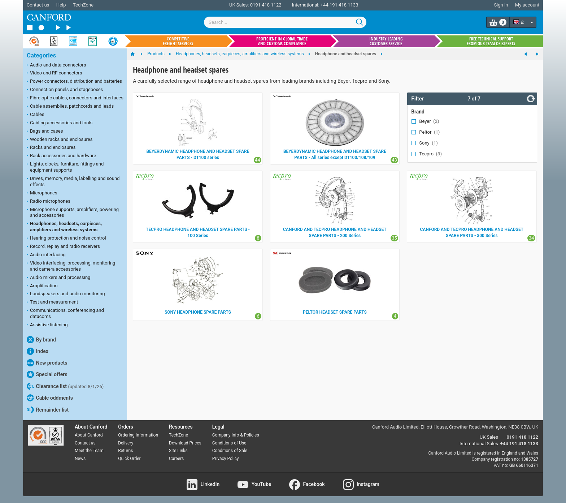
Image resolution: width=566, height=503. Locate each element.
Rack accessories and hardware (61, 156)
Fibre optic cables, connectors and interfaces (75, 98)
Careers (176, 458)
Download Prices (185, 443)
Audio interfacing (46, 255)
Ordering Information (138, 435)
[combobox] (285, 22)
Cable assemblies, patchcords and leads (70, 106)
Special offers (47, 374)
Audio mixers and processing (58, 278)
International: (305, 5)
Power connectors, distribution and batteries (74, 81)
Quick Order (129, 458)
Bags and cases (45, 131)
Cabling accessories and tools (59, 123)
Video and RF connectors (54, 73)
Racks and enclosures (51, 148)
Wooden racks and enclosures (59, 140)
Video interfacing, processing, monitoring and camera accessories (71, 266)
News (80, 458)
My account (527, 5)
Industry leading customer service (386, 41)
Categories (41, 55)
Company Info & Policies (235, 435)
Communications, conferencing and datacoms (65, 313)
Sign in (501, 5)
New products (47, 362)
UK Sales (489, 437)
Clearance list (65, 386)
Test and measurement (52, 302)
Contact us (38, 5)
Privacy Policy (225, 458)
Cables (35, 115)
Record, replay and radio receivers (63, 247)
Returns (125, 450)
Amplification (42, 286)
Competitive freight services (178, 41)
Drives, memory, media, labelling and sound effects (73, 181)
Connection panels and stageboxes (65, 90)
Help (61, 5)
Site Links (178, 450)
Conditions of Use (229, 443)
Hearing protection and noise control (66, 238)
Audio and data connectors (56, 65)
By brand (41, 339)
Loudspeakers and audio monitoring (66, 294)
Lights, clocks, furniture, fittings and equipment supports (65, 167)
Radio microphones (48, 201)
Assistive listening (47, 325)
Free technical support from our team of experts (491, 41)
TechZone (83, 5)
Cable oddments (50, 397)
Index (37, 351)
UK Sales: (239, 5)
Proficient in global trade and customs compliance (282, 41)
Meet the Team (89, 450)
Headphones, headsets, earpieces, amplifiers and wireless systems (64, 226)
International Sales (479, 443)
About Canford (89, 435)
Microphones (42, 193)
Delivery (125, 443)
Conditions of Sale (229, 450)
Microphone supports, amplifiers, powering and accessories (73, 212)
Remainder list (48, 409)
